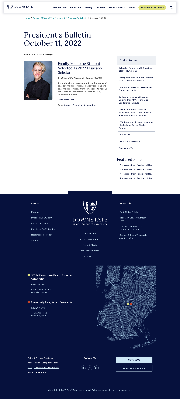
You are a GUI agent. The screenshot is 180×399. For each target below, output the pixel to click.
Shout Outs (124, 135)
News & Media (90, 245)
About (131, 7)
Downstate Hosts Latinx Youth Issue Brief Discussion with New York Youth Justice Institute (135, 112)
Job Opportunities (90, 251)
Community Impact (90, 239)
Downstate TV (126, 148)
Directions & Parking (134, 368)
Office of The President (53, 18)
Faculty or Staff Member (43, 229)
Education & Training (81, 7)
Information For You (151, 7)
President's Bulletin (77, 18)
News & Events (117, 7)
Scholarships (89, 105)
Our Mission (90, 233)
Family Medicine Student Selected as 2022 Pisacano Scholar (80, 68)
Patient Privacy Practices (40, 358)
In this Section (129, 60)
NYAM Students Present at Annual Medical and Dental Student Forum (136, 125)
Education (77, 105)
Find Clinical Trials (128, 212)
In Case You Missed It (129, 141)
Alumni (34, 240)
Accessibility (34, 363)
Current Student (39, 223)
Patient (35, 212)
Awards (68, 105)
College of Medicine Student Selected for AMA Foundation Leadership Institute (134, 100)
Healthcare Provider (41, 235)
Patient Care (59, 7)
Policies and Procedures (46, 367)
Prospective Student (41, 218)
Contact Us (90, 256)
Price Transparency (38, 372)
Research (100, 7)
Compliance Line (50, 363)
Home (27, 18)
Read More (63, 99)
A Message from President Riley (136, 165)
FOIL (30, 367)
